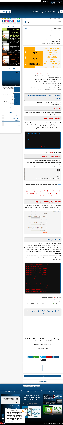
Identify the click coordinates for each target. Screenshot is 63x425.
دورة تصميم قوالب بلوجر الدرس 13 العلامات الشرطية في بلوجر (11, 39)
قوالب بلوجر (11, 125)
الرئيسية (59, 22)
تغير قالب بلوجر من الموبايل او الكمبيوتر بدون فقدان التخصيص (53, 413)
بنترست (49, 357)
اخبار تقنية (11, 115)
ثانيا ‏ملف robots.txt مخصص (55, 35)
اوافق (8, 422)
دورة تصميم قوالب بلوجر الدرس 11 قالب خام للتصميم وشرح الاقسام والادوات (11, 64)
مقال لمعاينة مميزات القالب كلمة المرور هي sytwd (11, 85)
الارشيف (28, 386)
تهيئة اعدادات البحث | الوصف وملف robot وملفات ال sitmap (49, 31)
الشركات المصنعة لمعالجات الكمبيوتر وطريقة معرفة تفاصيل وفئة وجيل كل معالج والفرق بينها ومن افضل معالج (31, 397)
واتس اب (36, 357)
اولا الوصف (58, 33)
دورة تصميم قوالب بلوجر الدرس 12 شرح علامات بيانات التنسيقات (11, 51)
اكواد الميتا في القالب (56, 41)
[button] (61, 7)
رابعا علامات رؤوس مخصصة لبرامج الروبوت (52, 39)
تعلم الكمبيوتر (11, 120)
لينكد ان (29, 357)
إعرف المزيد (13, 422)
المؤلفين (32, 386)
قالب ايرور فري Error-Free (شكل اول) (48, 423)
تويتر (42, 357)
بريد (42, 360)
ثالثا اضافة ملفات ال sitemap (55, 37)
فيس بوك (55, 357)
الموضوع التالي (58, 366)
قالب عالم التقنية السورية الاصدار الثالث (53, 403)
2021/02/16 (12, 96)
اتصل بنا (24, 386)
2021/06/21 (18, 72)
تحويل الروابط (37, 386)
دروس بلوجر (52, 22)
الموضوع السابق (40, 366)
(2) (24, 18)
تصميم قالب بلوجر (11, 118)
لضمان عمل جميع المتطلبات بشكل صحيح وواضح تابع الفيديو (49, 43)
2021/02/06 (12, 103)
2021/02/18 (12, 90)
